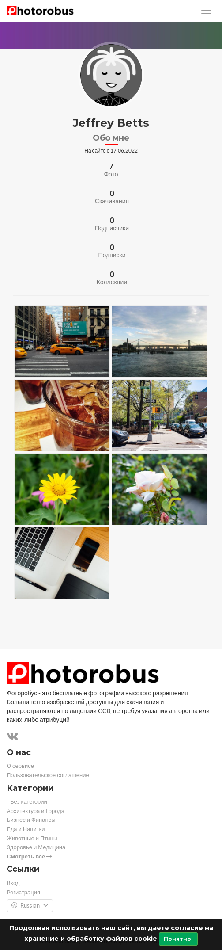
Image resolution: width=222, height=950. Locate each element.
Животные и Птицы (32, 838)
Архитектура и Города (35, 811)
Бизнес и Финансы (31, 819)
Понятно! (178, 938)
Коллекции (112, 282)
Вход (13, 883)
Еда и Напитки (26, 829)
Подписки (111, 255)
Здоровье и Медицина (36, 847)
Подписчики (112, 228)
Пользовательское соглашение (48, 775)
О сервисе (20, 766)
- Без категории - (29, 801)
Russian (29, 905)
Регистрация (23, 892)
